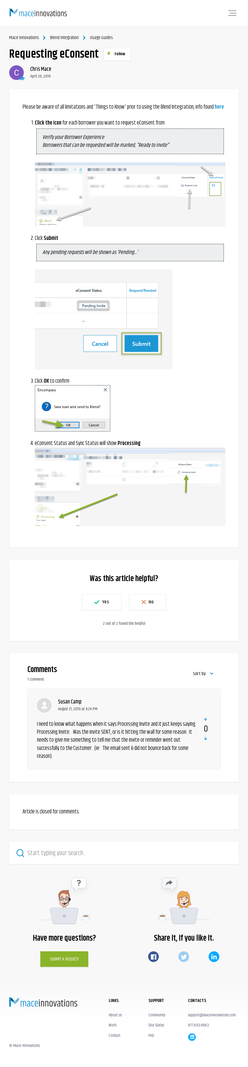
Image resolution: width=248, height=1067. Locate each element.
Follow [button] (120, 54)
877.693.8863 (198, 1025)
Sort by (199, 674)
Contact (114, 1035)
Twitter (183, 956)
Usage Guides (101, 38)
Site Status (156, 1025)
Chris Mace (40, 69)
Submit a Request (64, 959)
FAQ (151, 1035)
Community (156, 1015)
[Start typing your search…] (124, 853)
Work (113, 1025)
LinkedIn (214, 956)
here (219, 107)
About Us (115, 1015)
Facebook (153, 956)
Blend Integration (64, 38)
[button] (232, 13)
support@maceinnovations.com (212, 1015)
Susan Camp (70, 702)
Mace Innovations (23, 38)
